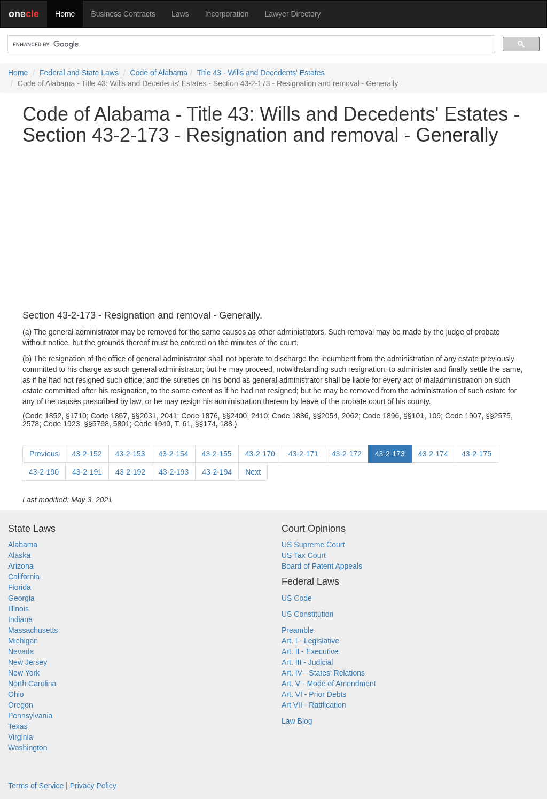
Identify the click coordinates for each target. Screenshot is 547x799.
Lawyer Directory (292, 14)
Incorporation (227, 14)
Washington (27, 747)
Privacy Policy (93, 785)
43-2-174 (433, 453)
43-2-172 (347, 453)
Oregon (20, 705)
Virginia (20, 737)
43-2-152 (86, 453)
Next (253, 472)
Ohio (16, 694)
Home (65, 14)
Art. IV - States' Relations (323, 673)
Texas (18, 726)
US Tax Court (304, 555)
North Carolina (32, 683)
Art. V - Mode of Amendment (329, 683)
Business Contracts (123, 14)
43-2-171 (303, 453)
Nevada (21, 651)
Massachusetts (33, 630)
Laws (180, 14)
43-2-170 (260, 453)
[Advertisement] (273, 228)
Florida (19, 587)
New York (24, 673)
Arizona (20, 566)
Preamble (298, 630)
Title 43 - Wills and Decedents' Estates (261, 72)
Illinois (18, 608)
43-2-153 (130, 453)
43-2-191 (87, 472)
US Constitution (307, 614)
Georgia (21, 598)
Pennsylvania (30, 715)
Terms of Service (36, 785)
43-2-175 (476, 453)
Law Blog (297, 721)
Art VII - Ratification (314, 705)
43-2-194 (217, 472)
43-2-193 (174, 472)
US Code (297, 598)
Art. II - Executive (310, 651)
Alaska (19, 555)
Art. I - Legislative (310, 641)
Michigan (23, 641)
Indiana (20, 619)
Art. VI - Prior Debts (314, 694)
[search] (250, 44)
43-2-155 (217, 453)
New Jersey (27, 662)
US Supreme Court (313, 544)
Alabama (22, 544)
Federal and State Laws (79, 72)
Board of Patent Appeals (322, 566)
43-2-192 (130, 472)
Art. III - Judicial (307, 662)
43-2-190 (44, 472)
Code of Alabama (158, 72)
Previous (43, 453)
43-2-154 (174, 453)
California (24, 576)
